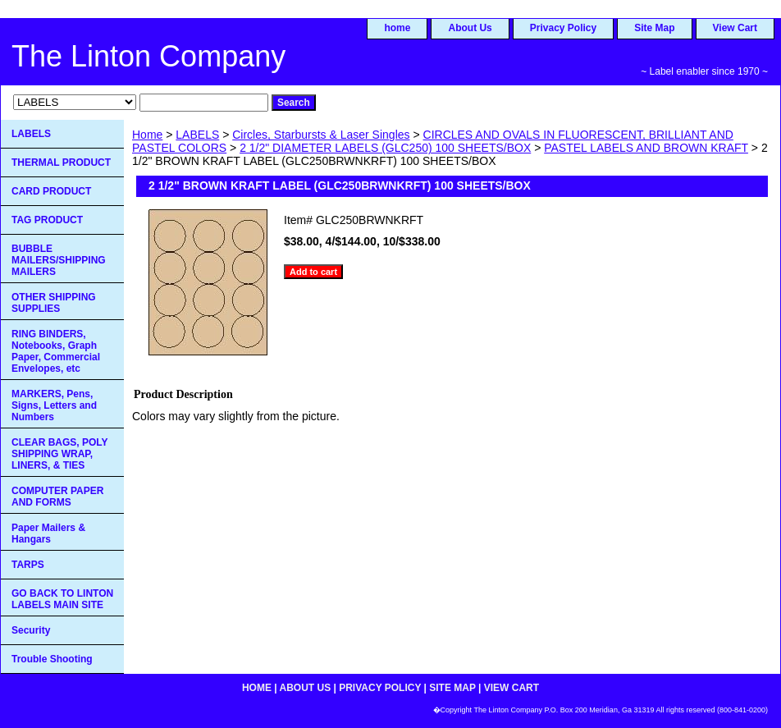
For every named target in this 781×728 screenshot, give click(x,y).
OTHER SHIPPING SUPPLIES (53, 302)
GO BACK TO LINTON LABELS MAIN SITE (62, 599)
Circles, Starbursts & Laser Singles (320, 134)
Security (30, 630)
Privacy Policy (563, 28)
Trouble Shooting (52, 659)
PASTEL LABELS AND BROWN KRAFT (646, 147)
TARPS (27, 564)
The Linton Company (148, 56)
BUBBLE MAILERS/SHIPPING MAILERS (58, 260)
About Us (469, 28)
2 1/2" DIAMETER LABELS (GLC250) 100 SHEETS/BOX (385, 147)
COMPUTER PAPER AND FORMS (57, 496)
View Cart (735, 28)
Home (147, 134)
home (397, 28)
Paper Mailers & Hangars (48, 533)
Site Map (654, 28)
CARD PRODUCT (51, 191)
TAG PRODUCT (47, 220)
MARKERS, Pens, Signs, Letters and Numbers (54, 405)
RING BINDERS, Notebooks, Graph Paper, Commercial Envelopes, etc (55, 351)
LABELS (197, 134)
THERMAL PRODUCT (61, 162)
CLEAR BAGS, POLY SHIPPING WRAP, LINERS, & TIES (59, 454)
